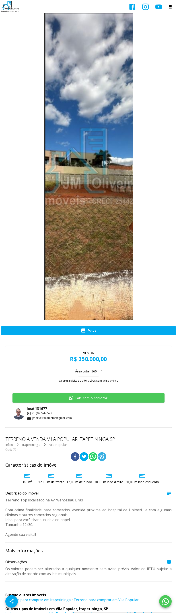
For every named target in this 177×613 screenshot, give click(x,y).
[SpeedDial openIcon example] (11, 601)
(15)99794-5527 (39, 413)
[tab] (88, 330)
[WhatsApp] (165, 601)
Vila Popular (58, 445)
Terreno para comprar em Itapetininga (38, 599)
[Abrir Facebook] (132, 7)
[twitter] (84, 457)
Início (9, 445)
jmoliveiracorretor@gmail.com (49, 418)
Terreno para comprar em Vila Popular (106, 599)
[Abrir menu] (170, 6)
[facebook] (75, 457)
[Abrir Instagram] (145, 7)
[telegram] (101, 457)
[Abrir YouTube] (159, 7)
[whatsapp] (92, 457)
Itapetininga (31, 445)
